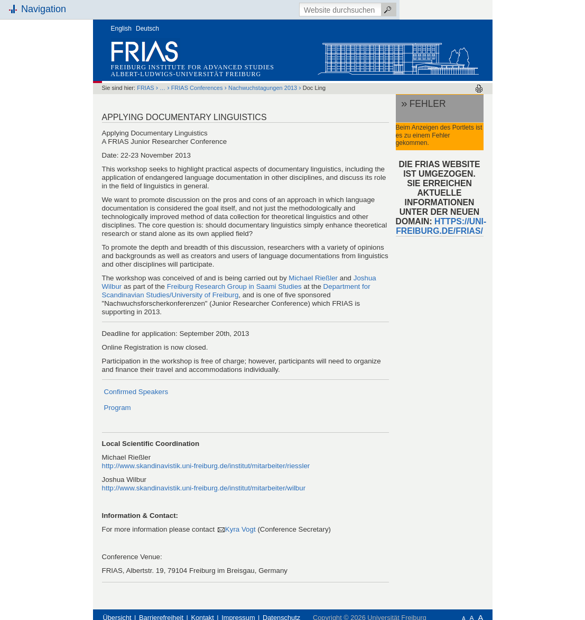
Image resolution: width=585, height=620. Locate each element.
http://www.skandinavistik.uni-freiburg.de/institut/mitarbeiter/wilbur (204, 488)
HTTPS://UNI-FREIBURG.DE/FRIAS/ (441, 226)
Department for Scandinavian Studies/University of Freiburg (236, 290)
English (121, 28)
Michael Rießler (313, 278)
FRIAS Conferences (198, 88)
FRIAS (145, 88)
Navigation (43, 9)
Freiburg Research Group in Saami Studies (234, 286)
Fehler (428, 103)
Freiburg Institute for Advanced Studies (192, 67)
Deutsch (147, 28)
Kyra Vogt (240, 529)
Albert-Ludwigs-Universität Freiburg (186, 74)
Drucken (479, 88)
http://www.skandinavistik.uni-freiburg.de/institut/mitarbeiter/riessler (206, 466)
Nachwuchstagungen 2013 (262, 88)
